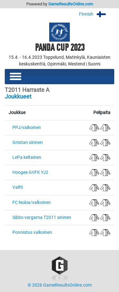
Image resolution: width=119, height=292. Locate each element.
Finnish (96, 14)
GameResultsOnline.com (70, 4)
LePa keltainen (26, 157)
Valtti (17, 187)
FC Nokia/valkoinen (31, 202)
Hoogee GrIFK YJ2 (30, 172)
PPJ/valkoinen (26, 127)
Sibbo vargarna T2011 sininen (41, 217)
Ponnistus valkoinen (32, 232)
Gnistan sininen (27, 142)
